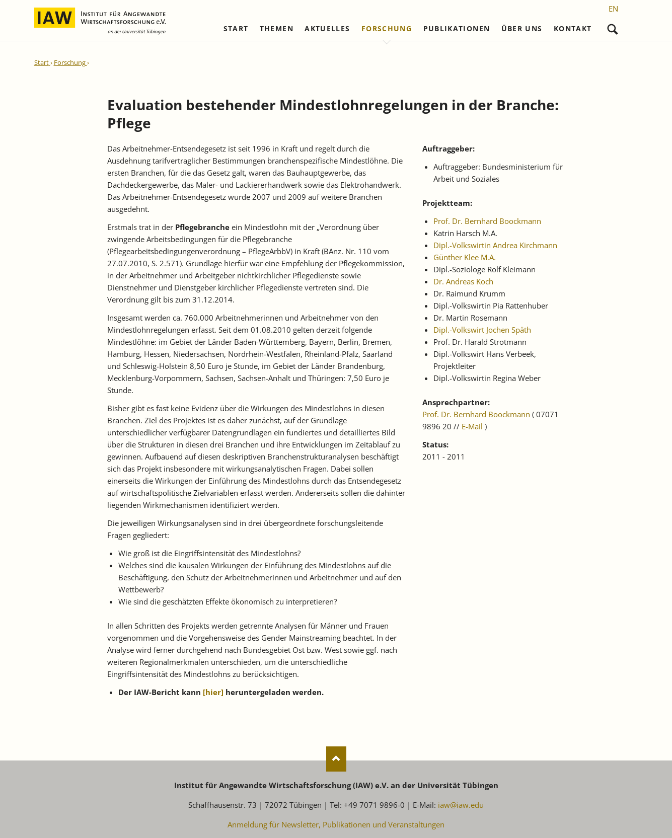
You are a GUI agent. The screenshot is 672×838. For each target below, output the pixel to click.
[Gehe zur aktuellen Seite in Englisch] (613, 9)
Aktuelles (327, 28)
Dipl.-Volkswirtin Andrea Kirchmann (495, 245)
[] (213, 692)
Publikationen (456, 28)
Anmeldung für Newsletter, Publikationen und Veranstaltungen (336, 824)
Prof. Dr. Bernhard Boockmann (487, 221)
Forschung (386, 28)
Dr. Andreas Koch (463, 281)
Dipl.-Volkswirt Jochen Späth (482, 330)
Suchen (612, 27)
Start (236, 28)
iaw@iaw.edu (461, 805)
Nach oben (336, 759)
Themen (276, 28)
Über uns (522, 28)
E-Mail (472, 426)
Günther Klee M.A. (464, 257)
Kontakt (572, 28)
